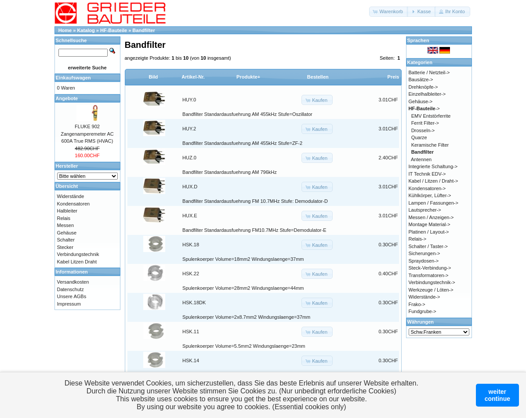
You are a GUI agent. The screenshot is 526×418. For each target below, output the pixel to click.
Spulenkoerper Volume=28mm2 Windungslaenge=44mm (243, 288)
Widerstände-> (424, 296)
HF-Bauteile (113, 30)
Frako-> (417, 304)
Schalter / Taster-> (428, 246)
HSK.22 (190, 273)
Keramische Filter (430, 145)
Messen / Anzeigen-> (431, 217)
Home (65, 30)
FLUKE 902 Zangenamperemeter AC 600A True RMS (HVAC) (87, 134)
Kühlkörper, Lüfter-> (430, 195)
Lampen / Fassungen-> (433, 202)
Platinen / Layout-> (429, 231)
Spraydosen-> (424, 260)
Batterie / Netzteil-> (429, 72)
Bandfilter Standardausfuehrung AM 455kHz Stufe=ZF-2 (242, 143)
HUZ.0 (189, 157)
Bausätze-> (421, 79)
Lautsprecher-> (425, 210)
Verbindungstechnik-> (432, 282)
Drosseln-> (423, 130)
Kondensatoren (73, 203)
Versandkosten (73, 282)
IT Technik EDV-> (427, 174)
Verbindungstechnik (78, 254)
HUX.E (189, 215)
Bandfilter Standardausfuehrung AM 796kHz (229, 172)
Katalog (85, 30)
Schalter (66, 239)
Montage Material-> (429, 224)
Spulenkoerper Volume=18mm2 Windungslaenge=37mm (243, 259)
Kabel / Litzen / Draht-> (433, 181)
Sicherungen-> (424, 253)
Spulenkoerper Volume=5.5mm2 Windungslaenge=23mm (243, 346)
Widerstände (70, 196)
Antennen (421, 159)
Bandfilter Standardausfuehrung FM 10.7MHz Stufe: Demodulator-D (255, 201)
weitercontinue (497, 395)
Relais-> (418, 238)
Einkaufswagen (73, 77)
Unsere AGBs (72, 296)
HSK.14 (190, 360)
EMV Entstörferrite (431, 116)
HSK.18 (190, 244)
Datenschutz (70, 289)
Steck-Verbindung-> (430, 267)
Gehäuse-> (421, 101)
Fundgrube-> (422, 311)
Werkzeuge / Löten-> (431, 289)
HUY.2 (189, 128)
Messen (65, 225)
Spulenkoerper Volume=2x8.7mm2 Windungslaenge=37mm (246, 317)
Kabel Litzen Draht (77, 261)
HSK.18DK (194, 302)
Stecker (65, 247)
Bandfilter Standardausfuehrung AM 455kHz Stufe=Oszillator (247, 114)
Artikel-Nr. (193, 76)
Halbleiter (67, 210)
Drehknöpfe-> (423, 87)
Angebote (67, 98)
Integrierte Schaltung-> (433, 166)
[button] (388, 12)
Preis (393, 76)
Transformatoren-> (429, 275)
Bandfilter (143, 30)
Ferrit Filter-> (425, 123)
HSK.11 (190, 331)
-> (424, 108)
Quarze (419, 137)
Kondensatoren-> (427, 188)
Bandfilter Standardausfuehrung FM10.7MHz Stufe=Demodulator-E (254, 230)
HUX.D (189, 186)
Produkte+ (248, 76)
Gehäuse (67, 232)
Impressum (69, 303)
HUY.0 (189, 99)
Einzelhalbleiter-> (427, 94)
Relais (64, 218)
